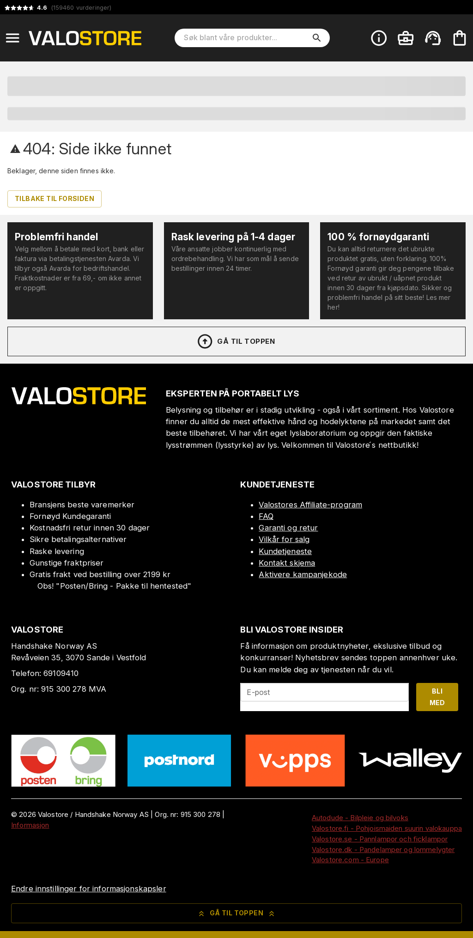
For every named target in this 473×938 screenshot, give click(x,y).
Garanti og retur (288, 527)
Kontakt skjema (287, 562)
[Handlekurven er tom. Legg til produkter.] (459, 37)
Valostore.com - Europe (350, 859)
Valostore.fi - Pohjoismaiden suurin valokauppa (387, 828)
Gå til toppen (235, 341)
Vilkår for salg (284, 539)
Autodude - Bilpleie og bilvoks (360, 817)
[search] (317, 38)
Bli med (437, 697)
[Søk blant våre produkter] (246, 37)
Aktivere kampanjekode (303, 574)
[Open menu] (12, 37)
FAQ (266, 516)
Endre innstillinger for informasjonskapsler (88, 888)
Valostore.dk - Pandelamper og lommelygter (383, 849)
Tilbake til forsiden (54, 198)
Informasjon (30, 825)
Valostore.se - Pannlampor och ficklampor (380, 838)
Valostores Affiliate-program (310, 504)
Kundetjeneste (285, 551)
